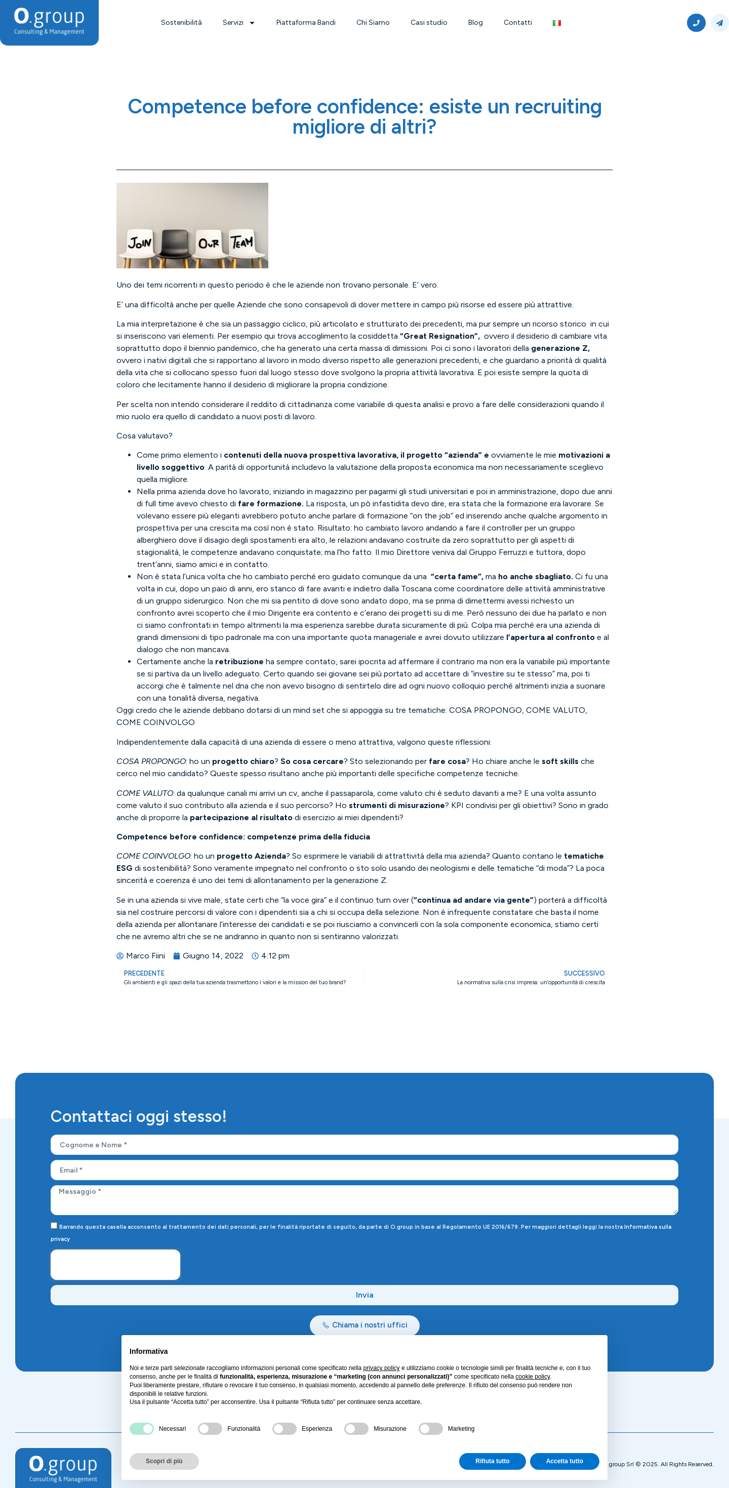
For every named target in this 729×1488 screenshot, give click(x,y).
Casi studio (429, 22)
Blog (475, 22)
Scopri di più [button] (164, 1461)
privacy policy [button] (381, 1368)
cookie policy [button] (532, 1376)
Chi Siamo (373, 22)
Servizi (239, 23)
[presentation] (115, 1265)
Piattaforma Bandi (306, 22)
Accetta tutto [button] (564, 1461)
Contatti (518, 22)
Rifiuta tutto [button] (492, 1461)
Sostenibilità (181, 22)
